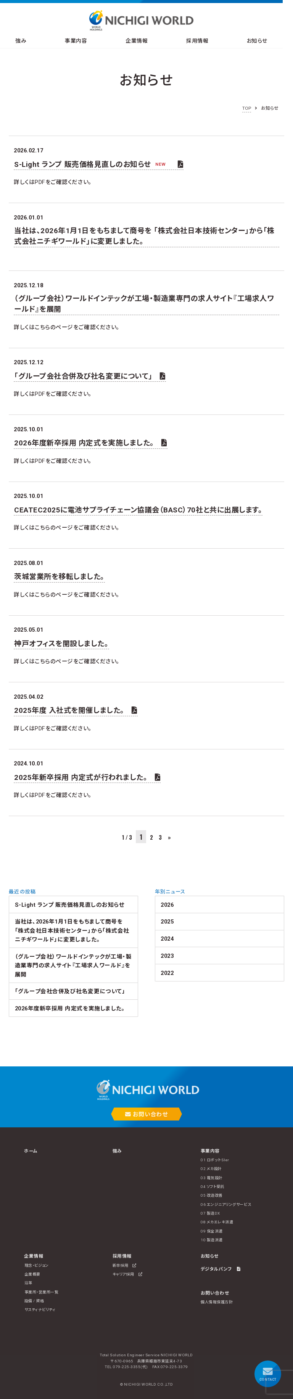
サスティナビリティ (40, 1310)
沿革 (28, 1283)
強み (21, 41)
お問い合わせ (146, 1114)
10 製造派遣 (212, 1240)
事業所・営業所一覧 (41, 1292)
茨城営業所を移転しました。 (59, 576)
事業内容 (79, 41)
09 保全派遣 (212, 1231)
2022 (167, 973)
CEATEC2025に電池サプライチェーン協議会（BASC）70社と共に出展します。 (138, 510)
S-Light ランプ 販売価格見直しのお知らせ (98, 164)
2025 (167, 921)
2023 (167, 955)
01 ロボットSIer (215, 1160)
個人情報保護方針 (217, 1302)
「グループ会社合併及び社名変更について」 (90, 376)
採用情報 (204, 41)
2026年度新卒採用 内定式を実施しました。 (90, 443)
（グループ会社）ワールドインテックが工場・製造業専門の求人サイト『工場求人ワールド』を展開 (144, 304)
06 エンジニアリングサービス (226, 1204)
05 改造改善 (212, 1195)
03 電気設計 (212, 1178)
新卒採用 (125, 1265)
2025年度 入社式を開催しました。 (75, 710)
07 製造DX (210, 1213)
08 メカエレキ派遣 (217, 1222)
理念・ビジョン (36, 1265)
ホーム (31, 1151)
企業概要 (32, 1274)
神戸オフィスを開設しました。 (61, 643)
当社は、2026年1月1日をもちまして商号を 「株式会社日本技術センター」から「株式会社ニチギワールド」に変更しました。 (144, 236)
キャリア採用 (127, 1274)
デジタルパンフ (221, 1269)
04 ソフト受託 (212, 1187)
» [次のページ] (169, 837)
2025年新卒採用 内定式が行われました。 (87, 777)
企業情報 (141, 41)
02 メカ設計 (211, 1169)
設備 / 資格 (34, 1301)
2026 (167, 904)
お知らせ (266, 41)
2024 (167, 938)
